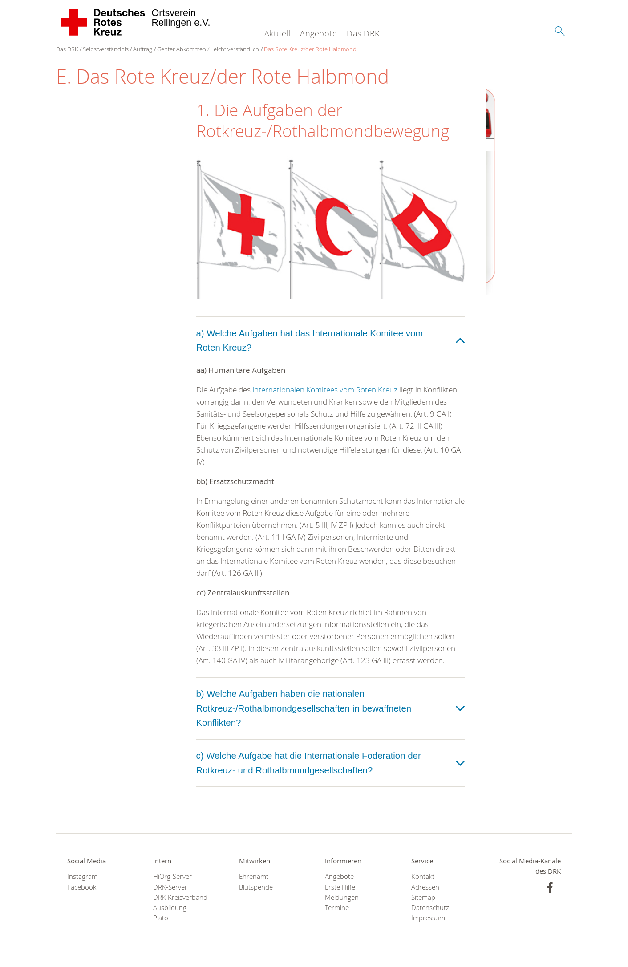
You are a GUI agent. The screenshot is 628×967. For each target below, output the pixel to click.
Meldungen (342, 897)
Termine (337, 907)
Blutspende (256, 887)
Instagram (82, 876)
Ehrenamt (253, 876)
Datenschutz (430, 907)
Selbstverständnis (106, 49)
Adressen (425, 887)
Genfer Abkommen (181, 49)
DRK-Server (170, 887)
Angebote (318, 33)
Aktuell (277, 33)
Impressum (428, 918)
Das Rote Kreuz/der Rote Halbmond (310, 49)
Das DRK (363, 33)
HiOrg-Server (172, 876)
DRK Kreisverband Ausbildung (180, 902)
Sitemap (423, 897)
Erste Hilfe (340, 887)
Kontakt (422, 876)
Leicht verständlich (235, 49)
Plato (160, 918)
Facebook (81, 887)
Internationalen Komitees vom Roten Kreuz (324, 389)
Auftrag (142, 49)
